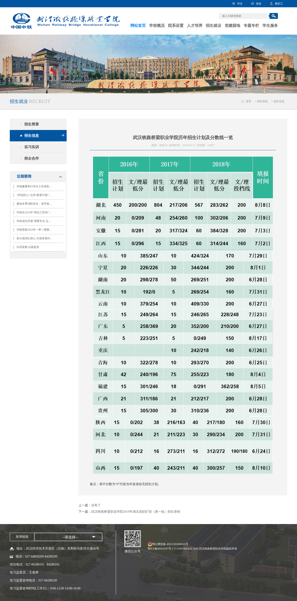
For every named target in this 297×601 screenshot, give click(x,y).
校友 (259, 3)
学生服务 (270, 25)
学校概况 (157, 25)
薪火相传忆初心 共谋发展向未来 (36, 238)
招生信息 (279, 101)
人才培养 (194, 25)
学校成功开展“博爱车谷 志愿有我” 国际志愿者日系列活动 (36, 221)
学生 (240, 3)
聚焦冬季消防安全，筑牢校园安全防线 (36, 203)
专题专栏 (251, 25)
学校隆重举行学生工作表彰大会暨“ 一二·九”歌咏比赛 (36, 186)
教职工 (279, 3)
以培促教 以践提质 (28, 247)
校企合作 (44, 158)
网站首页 (138, 25)
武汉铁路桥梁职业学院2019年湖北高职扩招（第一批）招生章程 (135, 511)
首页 (248, 101)
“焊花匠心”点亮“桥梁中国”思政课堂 (36, 195)
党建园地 (232, 25)
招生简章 (44, 124)
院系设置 (176, 25)
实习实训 (44, 147)
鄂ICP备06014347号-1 (160, 548)
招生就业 (213, 25)
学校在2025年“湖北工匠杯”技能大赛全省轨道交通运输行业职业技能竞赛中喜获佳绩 (36, 212)
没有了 (96, 505)
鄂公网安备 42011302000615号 (170, 544)
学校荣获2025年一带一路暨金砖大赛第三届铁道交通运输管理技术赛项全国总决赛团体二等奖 (36, 229)
